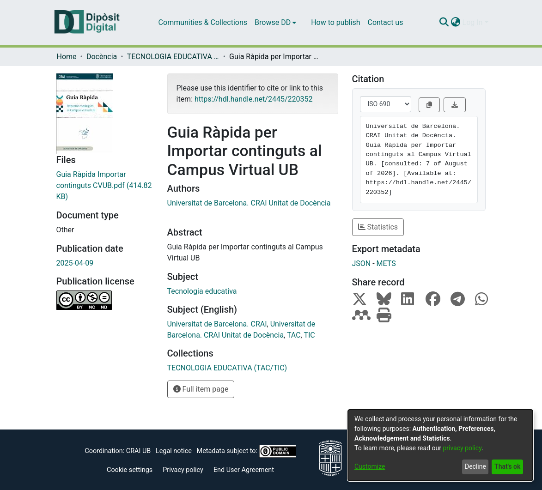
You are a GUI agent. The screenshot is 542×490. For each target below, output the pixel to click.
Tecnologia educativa (202, 291)
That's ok (507, 466)
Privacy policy (183, 470)
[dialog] (440, 445)
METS (386, 263)
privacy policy (462, 448)
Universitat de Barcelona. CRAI (217, 324)
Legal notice (174, 451)
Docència (101, 56)
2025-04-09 (75, 263)
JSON (361, 263)
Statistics (378, 227)
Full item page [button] (201, 389)
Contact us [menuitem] (385, 22)
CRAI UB (138, 451)
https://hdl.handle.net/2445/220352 (253, 99)
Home (67, 56)
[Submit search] (444, 22)
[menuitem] (275, 22)
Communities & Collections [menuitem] (202, 22)
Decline (475, 466)
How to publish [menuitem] (335, 22)
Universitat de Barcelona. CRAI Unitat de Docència (249, 203)
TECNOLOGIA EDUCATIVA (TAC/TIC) (173, 56)
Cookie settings (129, 470)
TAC (294, 335)
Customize (369, 466)
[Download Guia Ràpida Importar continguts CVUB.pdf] (104, 185)
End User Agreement (243, 470)
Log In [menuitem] (473, 22)
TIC (309, 335)
